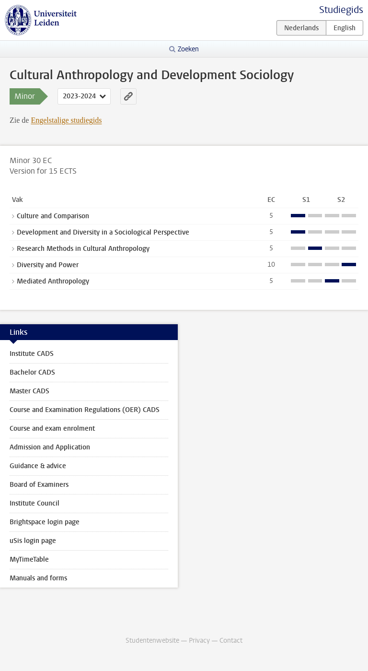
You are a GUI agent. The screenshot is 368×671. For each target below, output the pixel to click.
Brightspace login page (45, 522)
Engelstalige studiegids (66, 120)
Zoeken (188, 49)
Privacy (199, 640)
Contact (230, 640)
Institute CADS (32, 353)
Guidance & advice (38, 466)
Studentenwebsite (152, 640)
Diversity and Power (48, 265)
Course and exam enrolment (52, 428)
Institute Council (34, 503)
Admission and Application (50, 447)
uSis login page (33, 540)
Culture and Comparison (53, 216)
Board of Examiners (39, 484)
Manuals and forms (38, 578)
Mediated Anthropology (53, 281)
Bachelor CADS (32, 372)
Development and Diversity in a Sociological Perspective (103, 232)
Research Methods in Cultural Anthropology (83, 248)
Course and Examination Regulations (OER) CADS (85, 409)
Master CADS (29, 391)
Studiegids (341, 9)
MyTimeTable (29, 559)
